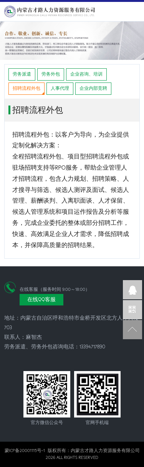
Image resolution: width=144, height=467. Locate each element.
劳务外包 (50, 74)
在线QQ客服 (41, 299)
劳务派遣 (22, 74)
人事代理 (60, 88)
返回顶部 (132, 329)
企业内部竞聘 (93, 88)
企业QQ (132, 289)
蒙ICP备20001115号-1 (25, 450)
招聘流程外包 (26, 88)
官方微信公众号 (132, 309)
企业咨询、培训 (86, 74)
